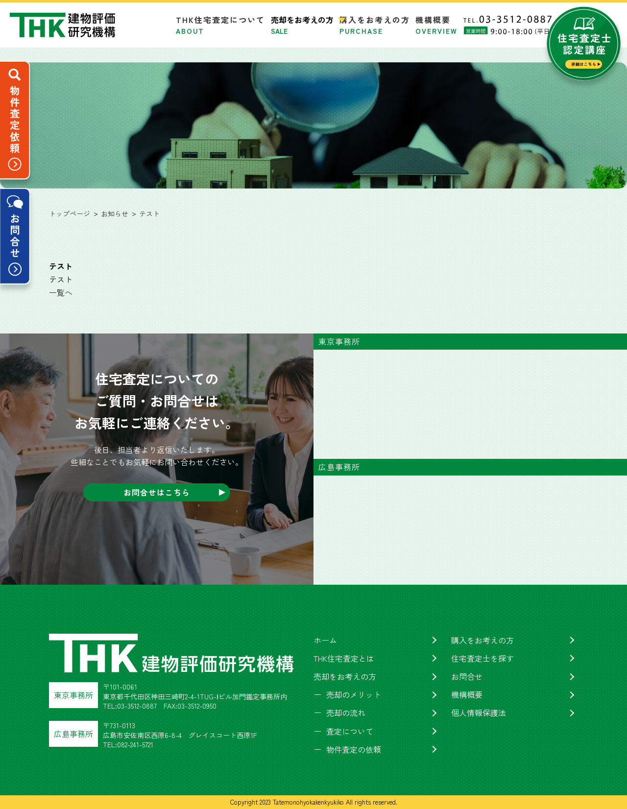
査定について (349, 731)
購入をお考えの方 (374, 25)
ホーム (325, 640)
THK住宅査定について (220, 25)
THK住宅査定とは (344, 658)
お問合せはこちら (156, 492)
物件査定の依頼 (353, 749)
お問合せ (466, 676)
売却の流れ (345, 712)
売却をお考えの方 (345, 676)
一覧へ (60, 292)
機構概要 (436, 25)
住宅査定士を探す (482, 658)
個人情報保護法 (478, 712)
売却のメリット (353, 694)
